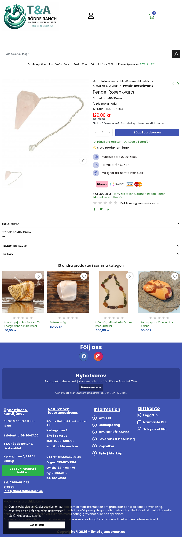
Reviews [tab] (7, 254)
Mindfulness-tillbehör (107, 197)
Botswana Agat (59, 322)
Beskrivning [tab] (10, 223)
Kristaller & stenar (133, 194)
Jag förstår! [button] (37, 524)
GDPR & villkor (118, 393)
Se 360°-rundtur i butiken (23, 470)
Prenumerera (91, 387)
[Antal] (102, 132)
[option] (45, 123)
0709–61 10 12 (147, 64)
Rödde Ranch (156, 194)
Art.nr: (98, 109)
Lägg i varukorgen (147, 132)
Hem (116, 194)
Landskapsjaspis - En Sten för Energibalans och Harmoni (22, 324)
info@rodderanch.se (62, 446)
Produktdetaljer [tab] (14, 246)
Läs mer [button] (37, 515)
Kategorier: (102, 194)
